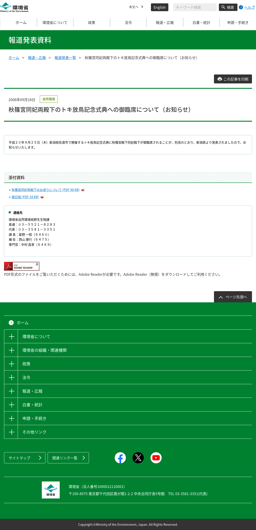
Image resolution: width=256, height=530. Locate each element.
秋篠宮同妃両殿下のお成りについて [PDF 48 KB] (46, 189)
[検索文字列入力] (195, 7)
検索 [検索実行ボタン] (230, 7)
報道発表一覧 (65, 57)
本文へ (134, 7)
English (160, 7)
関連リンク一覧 (64, 457)
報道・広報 (37, 57)
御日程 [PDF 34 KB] (25, 197)
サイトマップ (19, 457)
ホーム (18, 22)
